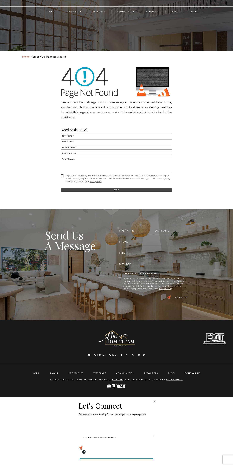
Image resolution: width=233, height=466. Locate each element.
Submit (177, 297)
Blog (175, 12)
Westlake (99, 12)
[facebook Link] (121, 354)
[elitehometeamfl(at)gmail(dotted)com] (89, 354)
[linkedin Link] (144, 354)
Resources (151, 373)
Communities (125, 12)
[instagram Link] (133, 354)
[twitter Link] (127, 354)
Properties (74, 12)
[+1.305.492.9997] (113, 354)
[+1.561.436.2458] (100, 354)
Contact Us (197, 12)
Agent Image (174, 379)
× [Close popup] (154, 401)
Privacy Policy (95, 181)
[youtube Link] (139, 354)
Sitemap (117, 379)
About (51, 12)
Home (31, 12)
